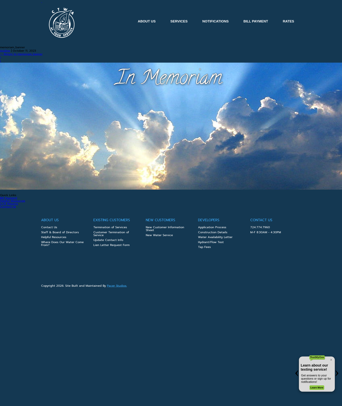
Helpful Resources (12, 201)
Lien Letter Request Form (111, 245)
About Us (146, 21)
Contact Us (8, 207)
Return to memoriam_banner (21, 54)
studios (5, 51)
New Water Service (159, 235)
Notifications (215, 21)
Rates (288, 21)
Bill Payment (255, 21)
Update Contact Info (108, 240)
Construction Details (212, 232)
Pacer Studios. (117, 286)
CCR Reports (9, 204)
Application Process (212, 227)
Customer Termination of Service (111, 234)
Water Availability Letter (215, 237)
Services (179, 21)
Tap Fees (204, 247)
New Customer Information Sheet (165, 229)
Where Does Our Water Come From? (62, 244)
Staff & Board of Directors (60, 232)
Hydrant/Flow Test (211, 242)
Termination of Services (110, 227)
